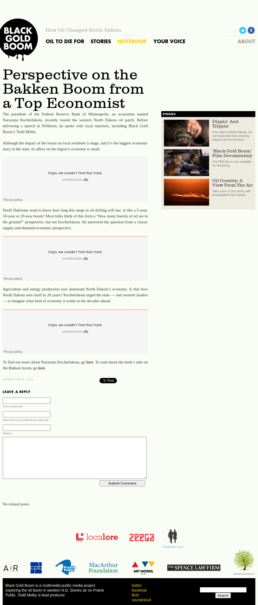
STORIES (101, 41)
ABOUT (246, 41)
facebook (139, 590)
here (89, 362)
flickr (135, 595)
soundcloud (141, 600)
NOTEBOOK (132, 41)
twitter (137, 585)
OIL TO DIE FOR (65, 41)
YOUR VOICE (169, 41)
